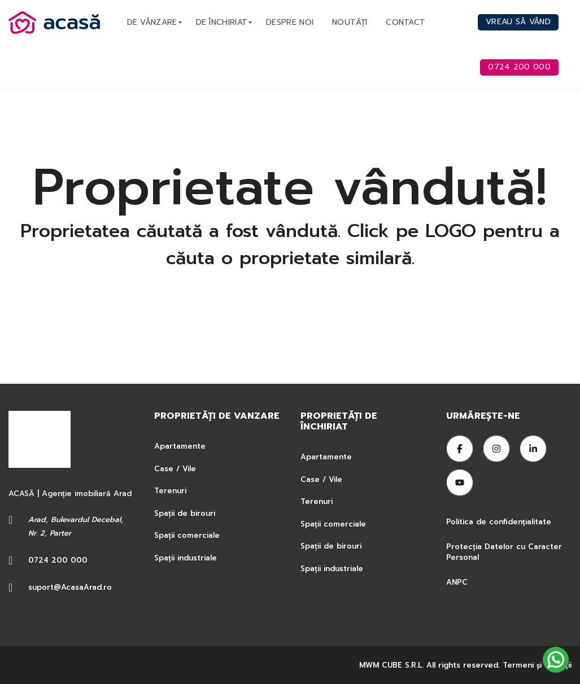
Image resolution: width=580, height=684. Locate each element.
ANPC (457, 582)
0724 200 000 (58, 560)
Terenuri (170, 490)
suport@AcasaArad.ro (70, 587)
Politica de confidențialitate (500, 521)
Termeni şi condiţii (537, 665)
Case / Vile (175, 468)
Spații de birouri (184, 513)
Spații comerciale (187, 535)
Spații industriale (185, 558)
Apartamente (180, 446)
